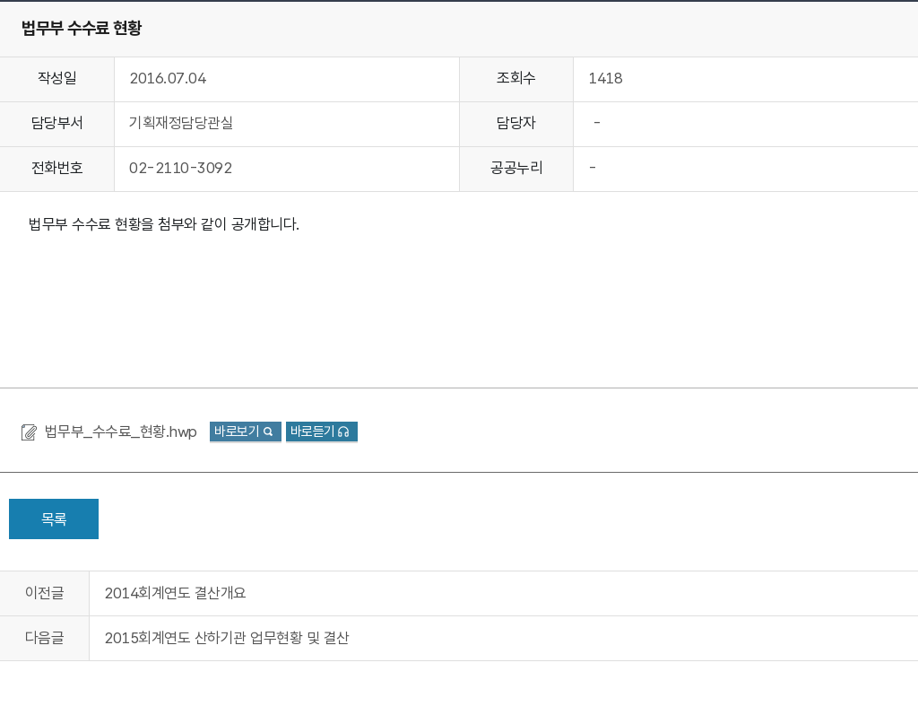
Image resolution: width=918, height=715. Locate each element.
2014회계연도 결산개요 (175, 593)
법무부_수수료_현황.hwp (123, 431)
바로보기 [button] (236, 431)
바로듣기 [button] (312, 431)
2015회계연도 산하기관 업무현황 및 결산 (227, 638)
